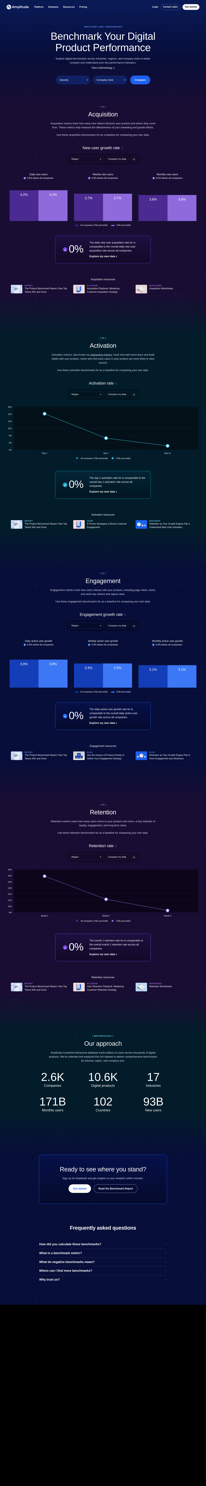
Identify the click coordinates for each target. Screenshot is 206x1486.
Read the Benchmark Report (115, 1188)
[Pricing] (83, 7)
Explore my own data (103, 256)
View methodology (103, 67)
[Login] (155, 7)
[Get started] (191, 7)
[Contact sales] (170, 7)
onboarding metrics (101, 354)
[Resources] (69, 7)
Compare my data (117, 159)
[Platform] (39, 7)
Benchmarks (114, 27)
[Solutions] (53, 7)
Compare (140, 80)
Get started (80, 1188)
